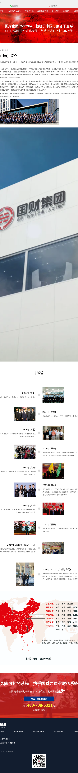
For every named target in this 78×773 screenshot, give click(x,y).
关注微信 (14, 6)
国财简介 (5, 50)
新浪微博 (53, 6)
